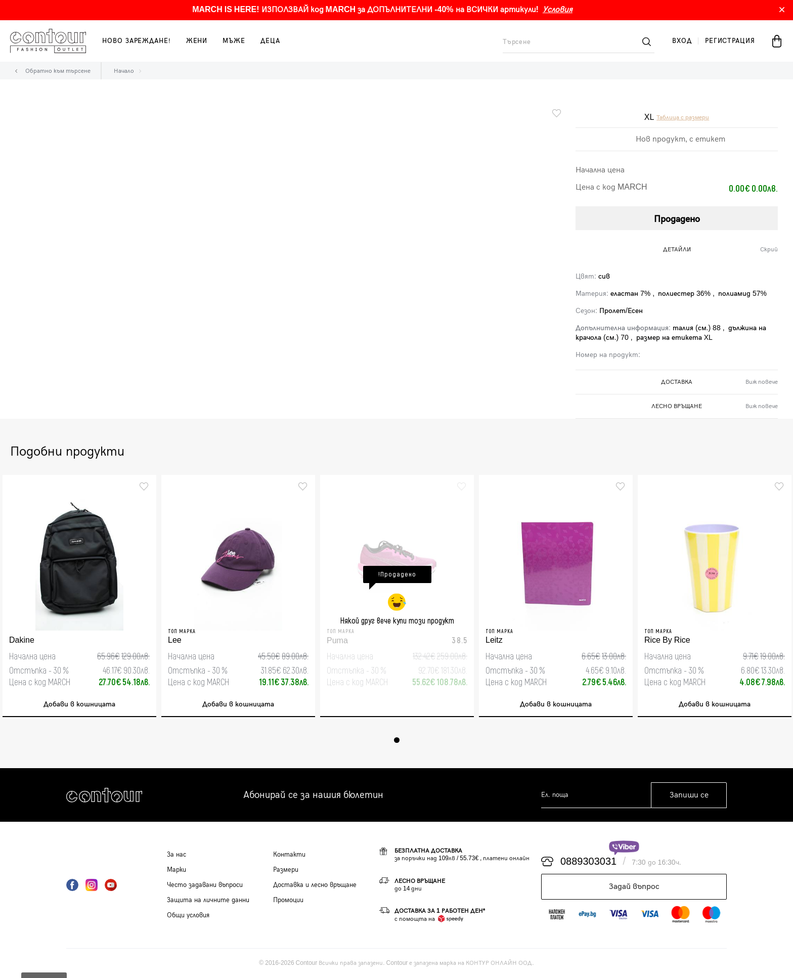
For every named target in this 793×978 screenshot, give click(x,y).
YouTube (111, 885)
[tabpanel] (79, 596)
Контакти (289, 855)
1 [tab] (397, 740)
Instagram (91, 885)
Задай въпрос (634, 887)
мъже (234, 41)
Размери (285, 870)
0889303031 (588, 862)
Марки (176, 870)
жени (197, 41)
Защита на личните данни (208, 900)
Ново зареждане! (136, 41)
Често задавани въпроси (205, 885)
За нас (176, 855)
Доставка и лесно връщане (315, 885)
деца (270, 41)
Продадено (677, 219)
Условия (557, 10)
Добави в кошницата (79, 704)
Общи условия (188, 915)
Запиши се (689, 795)
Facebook (72, 885)
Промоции (288, 900)
